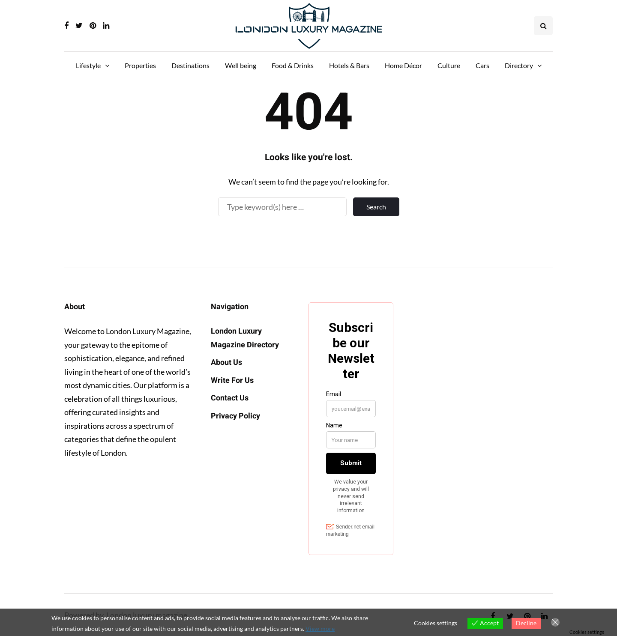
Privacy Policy (235, 416)
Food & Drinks (293, 65)
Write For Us (232, 380)
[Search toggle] (543, 25)
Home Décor (403, 65)
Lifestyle (88, 65)
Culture (448, 65)
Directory (519, 65)
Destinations (190, 65)
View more (320, 628)
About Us (226, 362)
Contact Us (230, 398)
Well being (240, 65)
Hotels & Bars (349, 65)
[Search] (282, 206)
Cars (482, 65)
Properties (140, 65)
